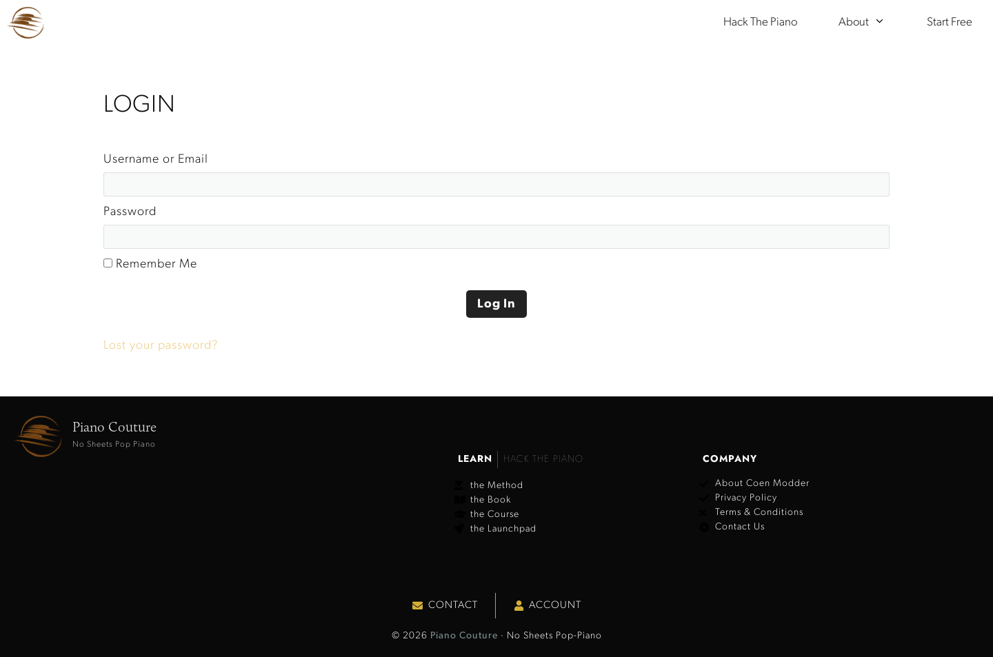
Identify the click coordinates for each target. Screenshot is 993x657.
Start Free (949, 22)
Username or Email (155, 159)
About (872, 23)
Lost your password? (160, 345)
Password (130, 212)
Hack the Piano (760, 22)
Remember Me (150, 264)
